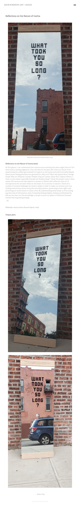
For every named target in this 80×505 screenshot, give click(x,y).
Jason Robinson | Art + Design (18, 5)
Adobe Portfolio (43, 501)
